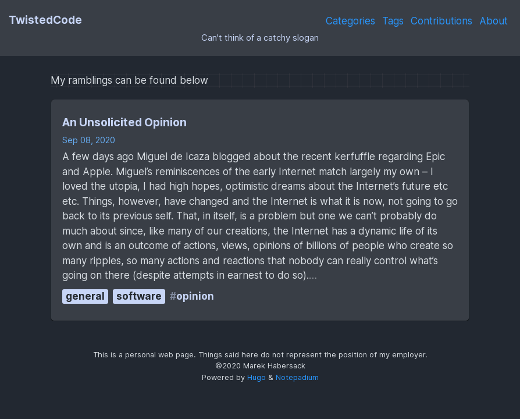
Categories (350, 21)
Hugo (256, 377)
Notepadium (297, 377)
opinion (195, 296)
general (85, 296)
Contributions (441, 21)
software (139, 296)
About (493, 21)
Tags (393, 21)
